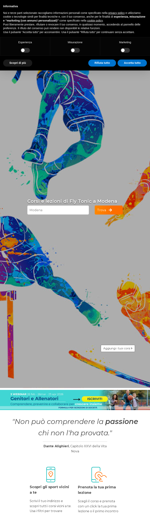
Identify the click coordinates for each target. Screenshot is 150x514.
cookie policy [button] (95, 20)
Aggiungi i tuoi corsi (117, 348)
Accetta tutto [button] (132, 62)
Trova (105, 210)
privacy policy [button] (116, 12)
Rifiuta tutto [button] (102, 62)
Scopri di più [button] (17, 62)
